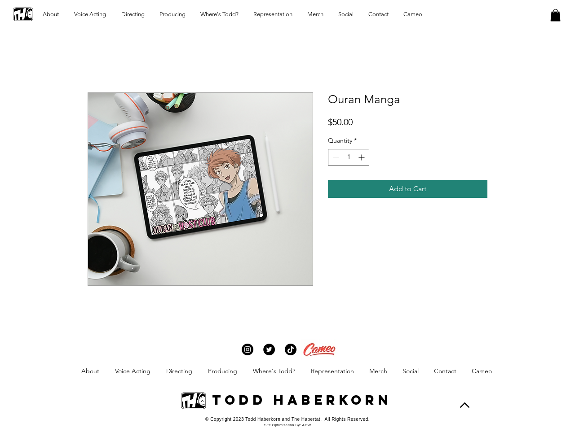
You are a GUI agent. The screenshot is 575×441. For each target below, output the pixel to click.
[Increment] (362, 157)
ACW (306, 425)
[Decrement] (335, 157)
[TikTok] (290, 349)
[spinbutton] (349, 157)
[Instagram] (247, 349)
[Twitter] (269, 349)
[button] (555, 15)
